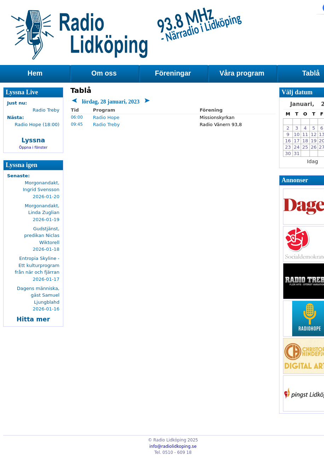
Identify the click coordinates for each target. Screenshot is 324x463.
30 (288, 153)
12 (314, 134)
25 (305, 147)
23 (288, 147)
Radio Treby (106, 124)
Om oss (104, 73)
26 (314, 147)
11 (305, 134)
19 (314, 140)
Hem (35, 73)
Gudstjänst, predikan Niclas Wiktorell (41, 235)
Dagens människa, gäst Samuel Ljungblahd (38, 295)
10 (297, 134)
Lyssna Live (22, 92)
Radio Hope (106, 117)
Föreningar (173, 73)
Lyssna (33, 140)
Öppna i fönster (33, 147)
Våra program (242, 73)
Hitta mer (33, 319)
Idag (312, 161)
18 (305, 140)
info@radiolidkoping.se (172, 446)
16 (288, 140)
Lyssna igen (21, 164)
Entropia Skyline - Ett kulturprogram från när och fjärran (37, 265)
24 (297, 147)
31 (297, 153)
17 (297, 140)
